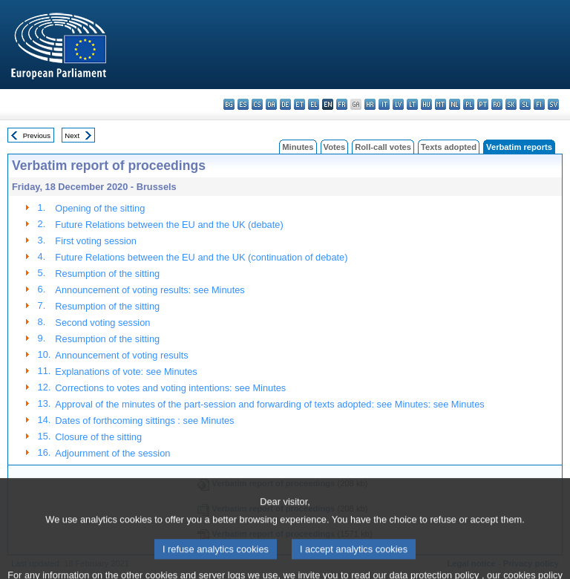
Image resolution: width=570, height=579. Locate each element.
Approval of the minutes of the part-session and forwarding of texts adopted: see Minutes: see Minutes (269, 404)
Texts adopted (448, 147)
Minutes (297, 147)
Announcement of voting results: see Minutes (149, 289)
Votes (335, 147)
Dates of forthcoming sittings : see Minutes (144, 420)
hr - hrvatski (370, 104)
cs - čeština (257, 104)
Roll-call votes (383, 147)
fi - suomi (539, 104)
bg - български (229, 104)
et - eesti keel (299, 104)
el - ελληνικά (313, 104)
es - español (243, 104)
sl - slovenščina (525, 104)
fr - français (341, 104)
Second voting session (102, 322)
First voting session (96, 240)
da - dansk (271, 104)
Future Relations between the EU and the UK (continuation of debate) (201, 257)
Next (72, 135)
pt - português (482, 104)
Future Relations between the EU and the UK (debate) (169, 224)
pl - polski (468, 104)
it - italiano (384, 104)
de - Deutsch (285, 104)
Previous (36, 135)
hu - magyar (426, 104)
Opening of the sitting (100, 208)
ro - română (496, 104)
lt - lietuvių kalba (412, 104)
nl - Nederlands (454, 104)
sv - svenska (553, 104)
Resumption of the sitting (107, 273)
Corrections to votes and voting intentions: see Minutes (170, 387)
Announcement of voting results (121, 355)
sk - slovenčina (511, 104)
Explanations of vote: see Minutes (126, 371)
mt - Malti (440, 104)
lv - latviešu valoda (398, 104)
